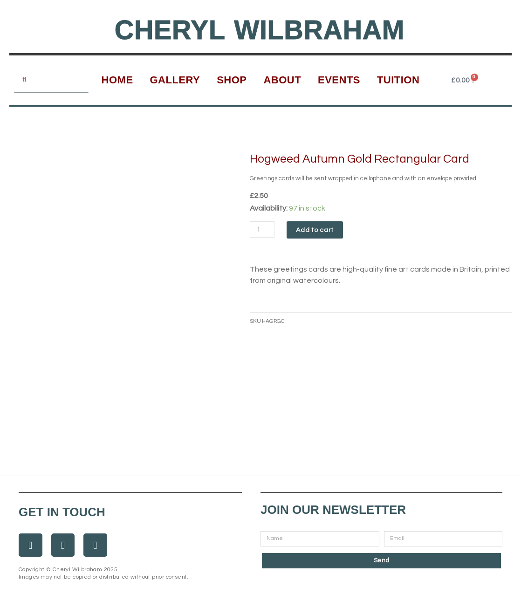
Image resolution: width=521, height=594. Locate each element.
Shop (232, 80)
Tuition (398, 80)
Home (117, 80)
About (282, 80)
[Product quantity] (263, 229)
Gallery (175, 80)
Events (339, 80)
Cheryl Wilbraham (259, 29)
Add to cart (317, 230)
